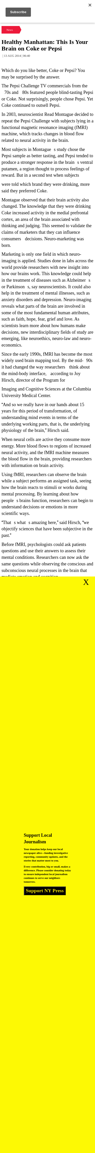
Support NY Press (45, 890)
